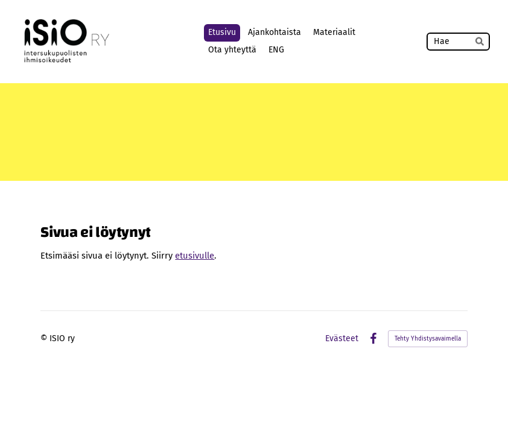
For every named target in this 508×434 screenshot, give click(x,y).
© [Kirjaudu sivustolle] (44, 338)
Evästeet (341, 339)
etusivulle (194, 255)
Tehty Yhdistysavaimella (428, 338)
